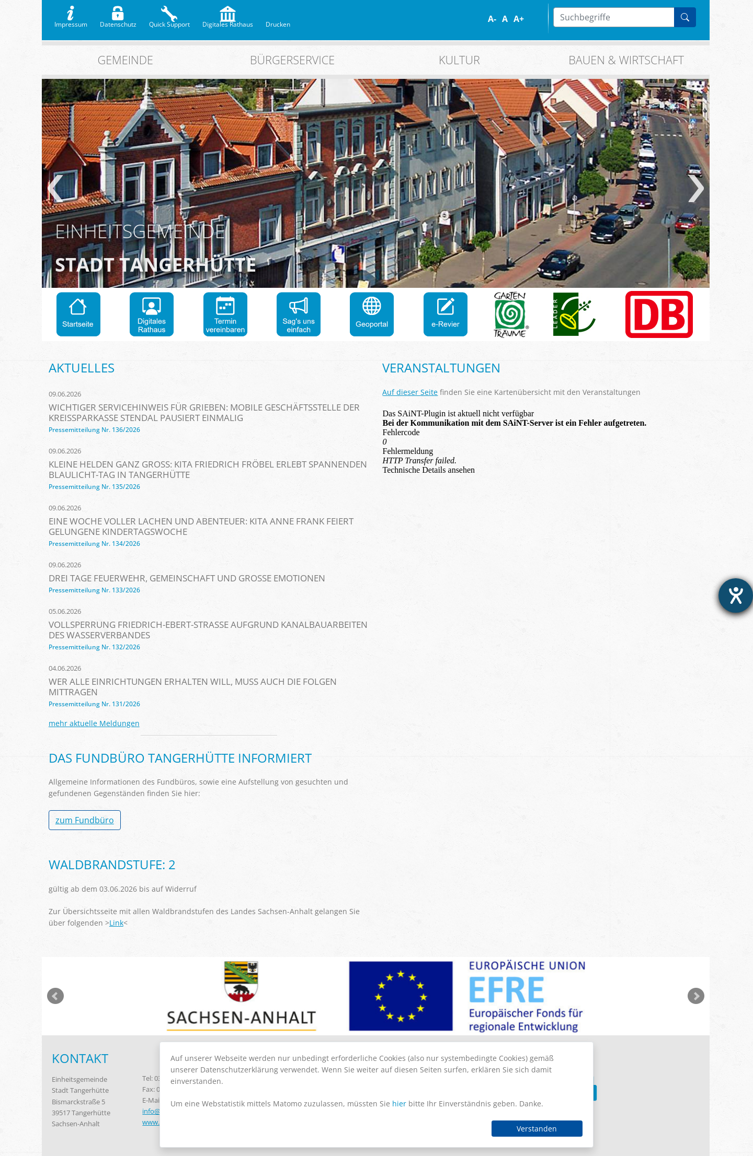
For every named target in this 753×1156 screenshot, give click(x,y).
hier (399, 1103)
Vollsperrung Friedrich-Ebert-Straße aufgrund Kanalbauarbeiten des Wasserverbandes (208, 629)
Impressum (70, 22)
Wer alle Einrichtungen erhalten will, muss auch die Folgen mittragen (193, 686)
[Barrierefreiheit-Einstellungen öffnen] (735, 595)
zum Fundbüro (84, 820)
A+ (519, 19)
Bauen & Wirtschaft (626, 59)
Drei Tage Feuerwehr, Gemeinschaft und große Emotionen (187, 578)
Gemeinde (125, 59)
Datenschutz (118, 22)
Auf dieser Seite (410, 392)
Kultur (459, 59)
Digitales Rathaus (227, 22)
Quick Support (169, 22)
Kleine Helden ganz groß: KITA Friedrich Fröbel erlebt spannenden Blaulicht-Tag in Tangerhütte (208, 469)
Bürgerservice (292, 59)
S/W (542, 19)
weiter (696, 188)
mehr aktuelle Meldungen (94, 723)
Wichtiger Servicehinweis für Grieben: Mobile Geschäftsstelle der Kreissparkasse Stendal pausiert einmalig (204, 412)
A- (492, 19)
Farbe (535, 19)
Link (116, 923)
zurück (55, 188)
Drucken (278, 22)
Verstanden (537, 1129)
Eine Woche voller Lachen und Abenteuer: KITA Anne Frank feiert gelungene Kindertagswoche (201, 526)
